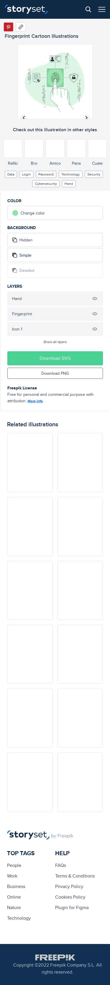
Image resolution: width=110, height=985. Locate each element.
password (46, 174)
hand (69, 183)
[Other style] (13, 148)
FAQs (60, 865)
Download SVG (55, 358)
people (14, 865)
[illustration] (30, 462)
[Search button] (88, 9)
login (26, 174)
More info (35, 401)
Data (10, 174)
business (16, 886)
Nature (14, 907)
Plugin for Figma (72, 907)
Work (12, 875)
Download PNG (55, 373)
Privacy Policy (69, 886)
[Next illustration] (86, 117)
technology (70, 174)
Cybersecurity (46, 183)
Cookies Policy (70, 897)
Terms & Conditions (75, 875)
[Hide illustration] (94, 298)
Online (14, 897)
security (93, 174)
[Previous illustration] (23, 117)
